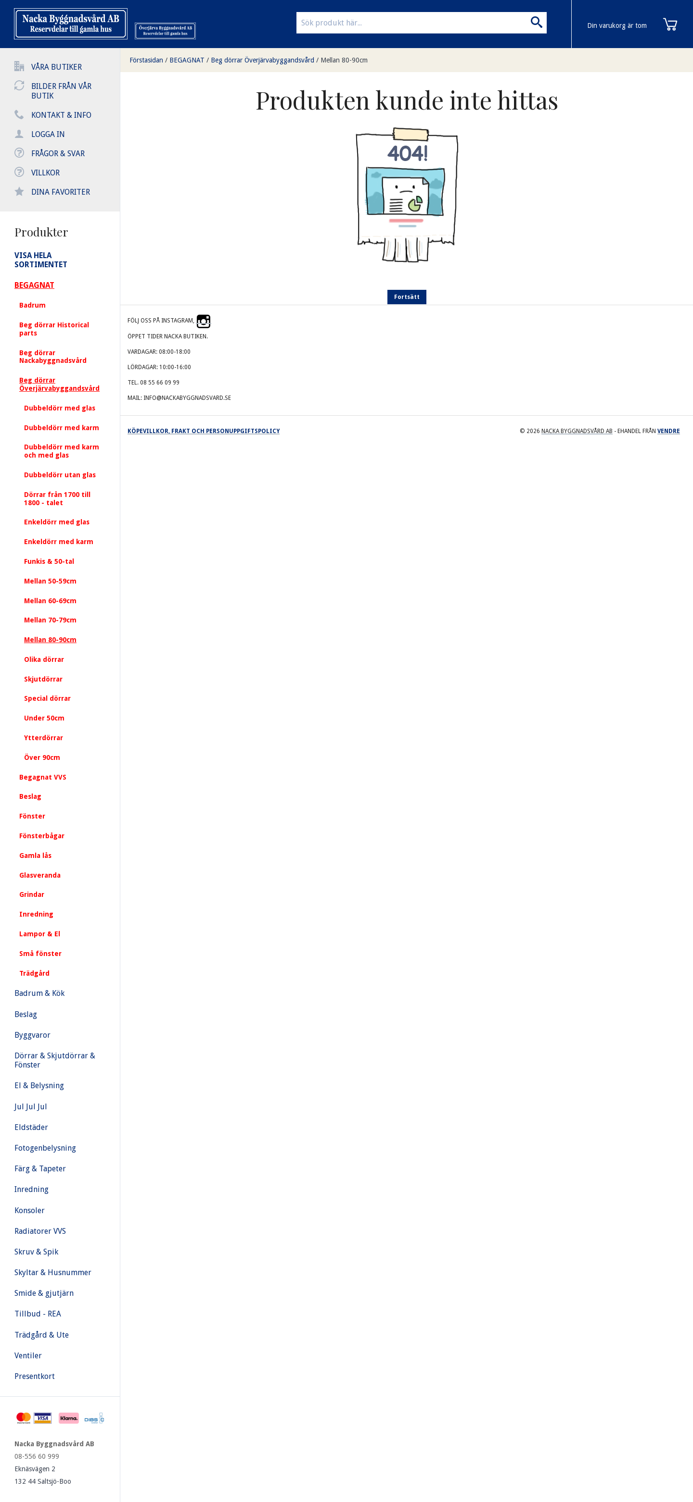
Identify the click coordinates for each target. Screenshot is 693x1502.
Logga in (48, 134)
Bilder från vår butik (61, 91)
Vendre (668, 431)
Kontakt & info (61, 115)
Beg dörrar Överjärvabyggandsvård (262, 60)
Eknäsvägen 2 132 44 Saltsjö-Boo (42, 1475)
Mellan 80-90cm (344, 60)
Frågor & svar (58, 153)
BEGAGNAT (187, 60)
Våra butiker (56, 67)
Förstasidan (146, 60)
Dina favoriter (60, 192)
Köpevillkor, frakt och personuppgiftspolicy (204, 431)
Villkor (45, 172)
